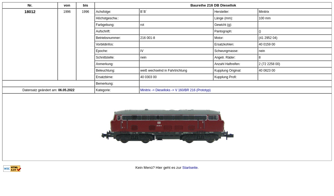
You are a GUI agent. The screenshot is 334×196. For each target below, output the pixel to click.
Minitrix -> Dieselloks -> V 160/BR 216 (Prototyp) (175, 90)
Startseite (189, 168)
